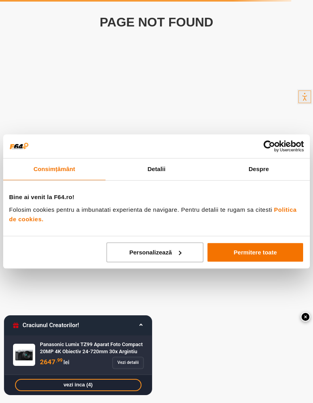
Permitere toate (255, 252)
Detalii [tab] (156, 169)
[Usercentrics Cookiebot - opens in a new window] (269, 146)
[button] (305, 317)
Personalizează (155, 252)
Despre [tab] (259, 169)
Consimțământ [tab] (54, 169)
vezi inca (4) (78, 385)
